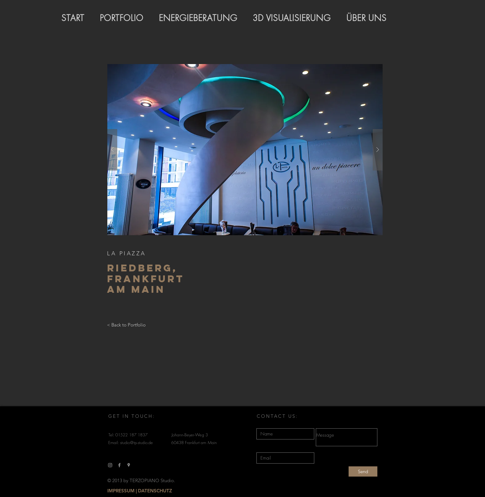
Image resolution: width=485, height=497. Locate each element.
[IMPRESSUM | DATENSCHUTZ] (139, 491)
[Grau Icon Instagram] (110, 465)
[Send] (363, 471)
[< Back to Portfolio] (126, 325)
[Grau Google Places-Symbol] (128, 465)
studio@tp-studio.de (136, 443)
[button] (245, 149)
